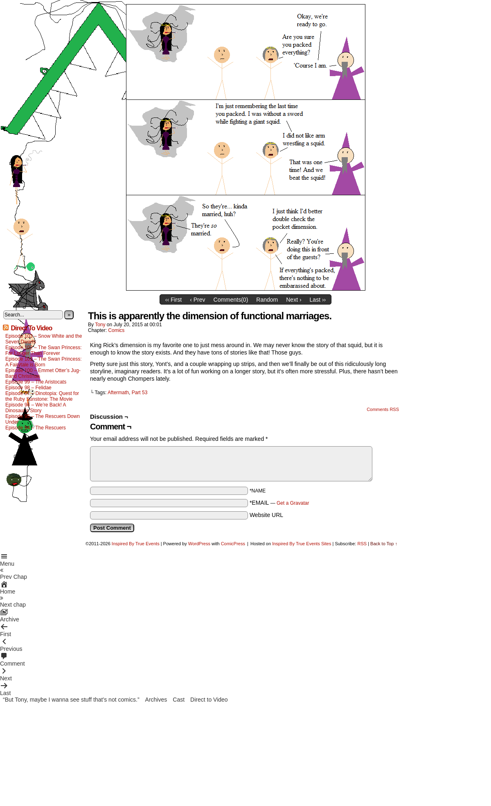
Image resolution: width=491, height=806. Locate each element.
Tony (100, 324)
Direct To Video (31, 328)
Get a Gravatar (293, 503)
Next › (293, 299)
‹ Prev (197, 299)
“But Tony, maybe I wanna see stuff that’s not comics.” (71, 699)
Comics (116, 330)
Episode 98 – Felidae (28, 388)
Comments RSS (383, 409)
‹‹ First (173, 299)
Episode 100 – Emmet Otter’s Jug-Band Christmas (43, 373)
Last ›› (318, 299)
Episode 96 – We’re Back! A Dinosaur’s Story (35, 407)
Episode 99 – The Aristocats (35, 382)
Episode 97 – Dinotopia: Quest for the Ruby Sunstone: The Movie (42, 396)
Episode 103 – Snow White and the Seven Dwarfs (43, 339)
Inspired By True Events (136, 543)
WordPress (199, 543)
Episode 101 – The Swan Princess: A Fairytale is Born (43, 362)
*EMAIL (279, 502)
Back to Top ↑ (383, 543)
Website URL (266, 515)
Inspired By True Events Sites (301, 543)
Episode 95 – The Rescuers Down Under (42, 419)
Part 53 (140, 392)
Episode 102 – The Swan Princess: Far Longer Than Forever (43, 350)
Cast (179, 699)
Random (267, 299)
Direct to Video (209, 699)
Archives (156, 699)
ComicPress (233, 543)
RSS (362, 543)
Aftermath (118, 392)
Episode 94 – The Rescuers (35, 428)
